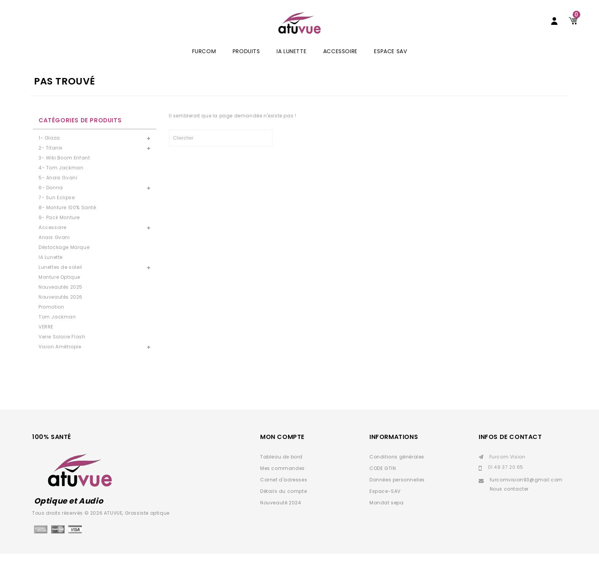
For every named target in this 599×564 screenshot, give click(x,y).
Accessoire (340, 61)
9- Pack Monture (59, 227)
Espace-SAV (385, 501)
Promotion (51, 317)
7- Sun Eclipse (56, 208)
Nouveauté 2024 (280, 513)
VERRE (46, 337)
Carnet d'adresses (283, 490)
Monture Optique (59, 287)
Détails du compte (283, 501)
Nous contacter (509, 499)
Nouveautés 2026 (61, 307)
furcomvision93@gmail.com (526, 490)
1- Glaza (49, 148)
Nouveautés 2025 (61, 297)
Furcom (204, 61)
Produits (246, 61)
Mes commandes (282, 478)
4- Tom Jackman (61, 178)
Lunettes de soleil (60, 277)
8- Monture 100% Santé (67, 218)
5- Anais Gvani (58, 188)
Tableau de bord (281, 467)
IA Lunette (291, 61)
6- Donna (51, 198)
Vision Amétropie (60, 357)
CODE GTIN (382, 478)
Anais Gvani (54, 247)
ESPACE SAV (390, 61)
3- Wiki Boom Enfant (64, 168)
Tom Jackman (57, 327)
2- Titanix (51, 158)
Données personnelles (397, 490)
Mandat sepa (386, 513)
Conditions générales (396, 467)
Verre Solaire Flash (62, 347)
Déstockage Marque (64, 257)
